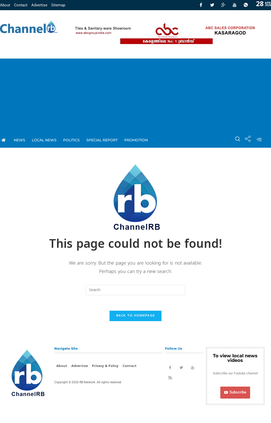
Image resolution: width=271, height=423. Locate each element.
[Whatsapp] (246, 5)
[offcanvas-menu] (259, 140)
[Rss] (170, 379)
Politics (71, 140)
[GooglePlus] (223, 5)
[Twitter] (212, 5)
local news (44, 140)
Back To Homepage (135, 316)
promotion (136, 140)
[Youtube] (234, 5)
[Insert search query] (135, 290)
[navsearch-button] (235, 140)
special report (102, 140)
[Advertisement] (135, 94)
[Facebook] (201, 5)
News (19, 140)
